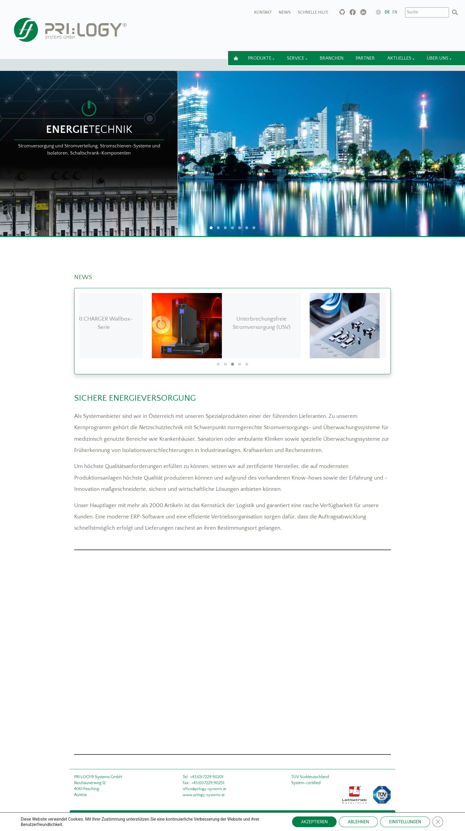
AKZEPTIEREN (314, 821)
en (394, 12)
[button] (218, 364)
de (387, 12)
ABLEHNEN (358, 821)
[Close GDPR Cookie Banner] (437, 821)
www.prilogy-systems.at (203, 795)
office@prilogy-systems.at (204, 789)
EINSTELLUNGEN (405, 821)
